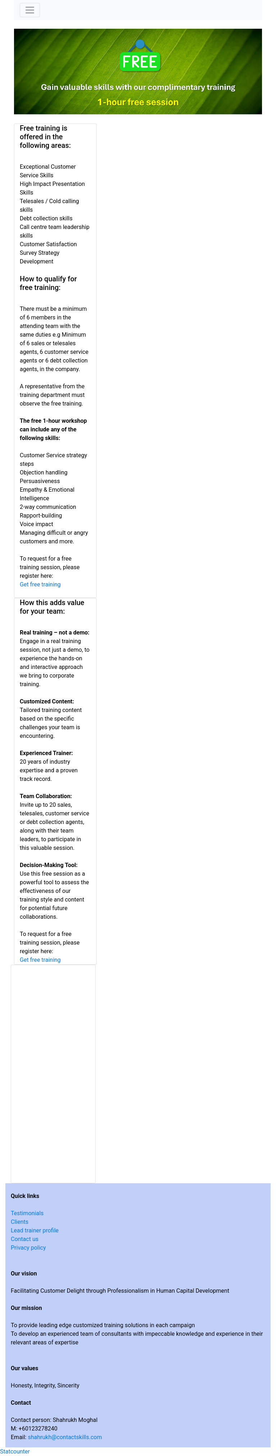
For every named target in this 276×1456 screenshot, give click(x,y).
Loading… (53, 1072)
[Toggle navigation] (30, 10)
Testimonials (27, 1213)
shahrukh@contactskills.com (65, 1437)
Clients (19, 1221)
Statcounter (15, 1451)
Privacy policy (28, 1247)
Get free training (40, 584)
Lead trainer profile (35, 1230)
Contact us (24, 1239)
